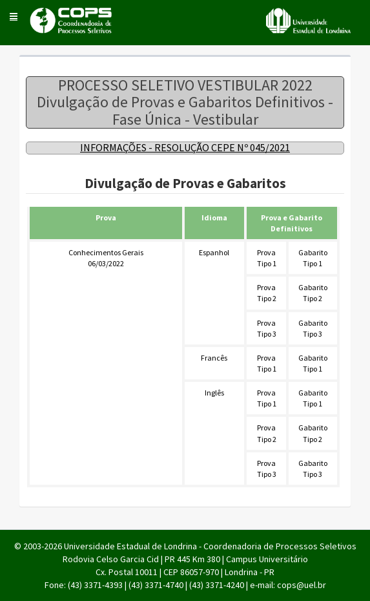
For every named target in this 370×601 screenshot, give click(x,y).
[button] (13, 16)
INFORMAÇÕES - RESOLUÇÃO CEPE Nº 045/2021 (185, 147)
